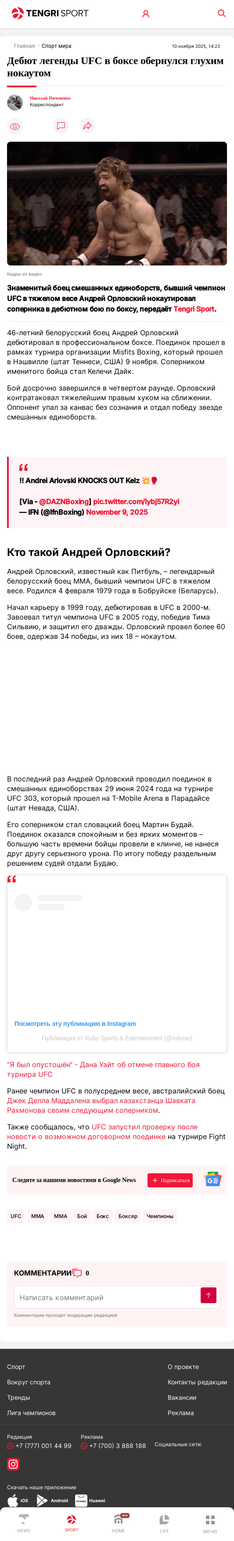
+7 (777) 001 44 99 (42, 1445)
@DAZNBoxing (64, 501)
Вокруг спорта (28, 1382)
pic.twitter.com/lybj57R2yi (136, 501)
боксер (128, 1216)
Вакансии (182, 1397)
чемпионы (160, 1216)
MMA (38, 1216)
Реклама (181, 1412)
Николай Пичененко (50, 98)
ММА (61, 1216)
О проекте (183, 1366)
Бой (82, 1216)
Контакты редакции (197, 1382)
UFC (16, 1216)
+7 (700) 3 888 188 (116, 1445)
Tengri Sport (193, 309)
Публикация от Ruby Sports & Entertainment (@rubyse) (117, 1038)
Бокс (103, 1216)
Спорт (16, 1366)
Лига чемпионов (31, 1412)
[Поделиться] (87, 126)
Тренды (18, 1397)
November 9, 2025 (117, 512)
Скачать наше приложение (41, 1487)
